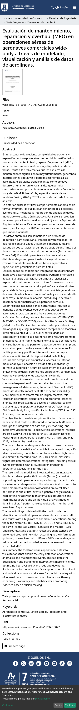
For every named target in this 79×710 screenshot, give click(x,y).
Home (6, 18)
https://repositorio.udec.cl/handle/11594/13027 (31, 627)
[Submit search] (52, 7)
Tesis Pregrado (15, 22)
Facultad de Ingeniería (62, 18)
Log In (64, 7)
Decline (58, 705)
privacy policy (42, 698)
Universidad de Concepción (30, 18)
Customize (7, 705)
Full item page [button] (15, 646)
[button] (57, 7)
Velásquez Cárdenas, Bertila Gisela (23, 127)
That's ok (70, 705)
